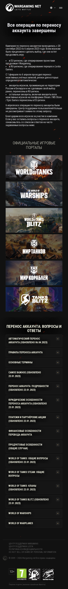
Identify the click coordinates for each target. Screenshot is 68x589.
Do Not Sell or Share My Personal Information (32, 552)
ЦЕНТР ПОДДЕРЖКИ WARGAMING (23, 543)
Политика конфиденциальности (25, 549)
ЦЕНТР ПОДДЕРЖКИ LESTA (21, 546)
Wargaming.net (29, 558)
